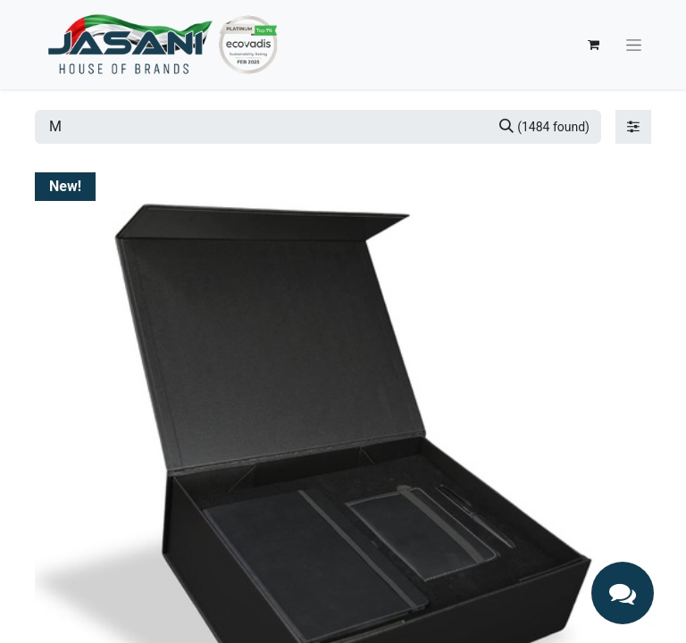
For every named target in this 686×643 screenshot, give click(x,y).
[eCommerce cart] (593, 45)
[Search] (544, 127)
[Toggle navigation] (633, 45)
